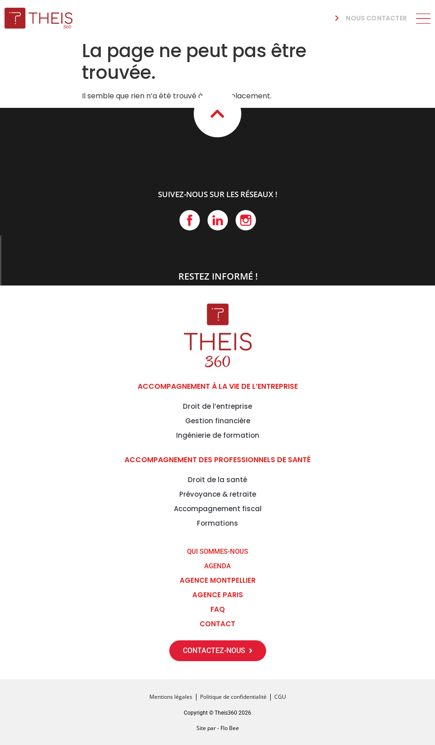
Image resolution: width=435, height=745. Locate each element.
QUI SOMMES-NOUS (217, 551)
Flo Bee (229, 728)
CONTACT (217, 624)
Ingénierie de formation (217, 435)
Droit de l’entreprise (217, 406)
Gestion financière (217, 421)
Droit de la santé (217, 479)
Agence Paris (217, 595)
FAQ (217, 609)
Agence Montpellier (218, 580)
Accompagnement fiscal (218, 508)
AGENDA (217, 566)
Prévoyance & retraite (217, 494)
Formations (217, 523)
